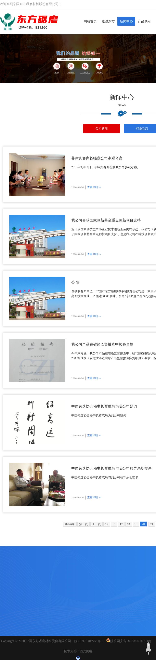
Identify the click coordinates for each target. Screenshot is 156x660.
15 (106, 524)
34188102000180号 (139, 641)
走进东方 (108, 21)
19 (135, 524)
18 (128, 524)
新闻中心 (126, 21)
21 (151, 524)
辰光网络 (86, 651)
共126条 (70, 524)
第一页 (83, 524)
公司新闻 (101, 128)
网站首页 (90, 21)
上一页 (96, 524)
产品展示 (144, 21)
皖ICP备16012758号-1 (88, 641)
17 (121, 524)
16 (114, 524)
